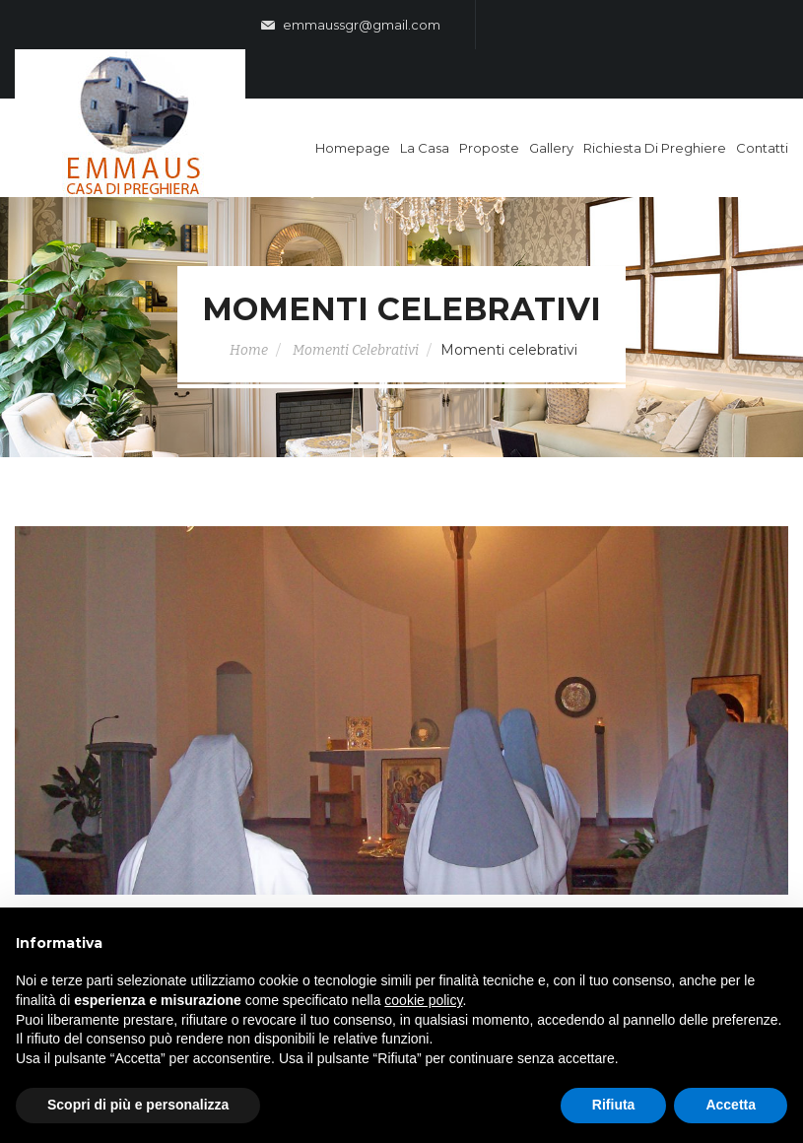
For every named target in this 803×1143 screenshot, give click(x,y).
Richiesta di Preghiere (654, 148)
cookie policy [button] (423, 1000)
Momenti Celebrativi (356, 350)
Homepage (352, 148)
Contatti (762, 148)
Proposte (489, 148)
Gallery (551, 148)
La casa (424, 148)
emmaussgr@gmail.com (350, 25)
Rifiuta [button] (614, 1104)
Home (249, 350)
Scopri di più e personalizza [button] (138, 1104)
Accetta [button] (730, 1104)
